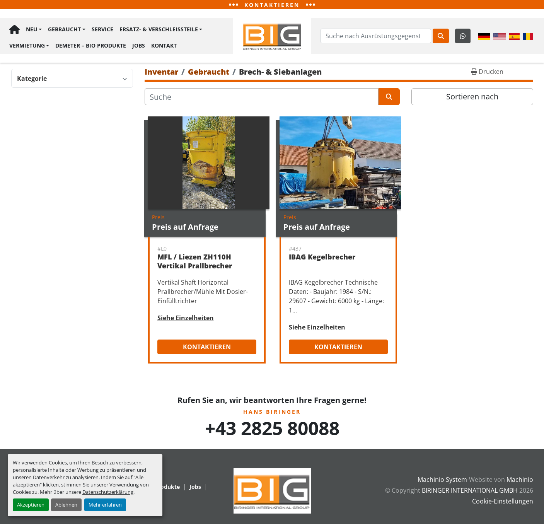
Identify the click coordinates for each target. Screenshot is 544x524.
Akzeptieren (30, 504)
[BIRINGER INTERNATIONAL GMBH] (272, 490)
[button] (34, 29)
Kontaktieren (207, 347)
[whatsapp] (463, 36)
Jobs (138, 45)
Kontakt (164, 45)
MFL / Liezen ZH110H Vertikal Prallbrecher (194, 261)
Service (102, 29)
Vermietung (27, 45)
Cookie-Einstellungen (502, 501)
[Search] (376, 36)
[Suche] (262, 96)
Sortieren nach (472, 96)
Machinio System (442, 479)
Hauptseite (14, 29)
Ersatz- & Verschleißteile (158, 29)
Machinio (519, 479)
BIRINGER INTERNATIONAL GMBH (470, 490)
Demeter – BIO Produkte (90, 45)
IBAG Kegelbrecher (322, 256)
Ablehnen (66, 504)
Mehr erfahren (105, 504)
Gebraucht (64, 29)
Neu (32, 29)
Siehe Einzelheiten (185, 318)
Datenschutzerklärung (107, 491)
